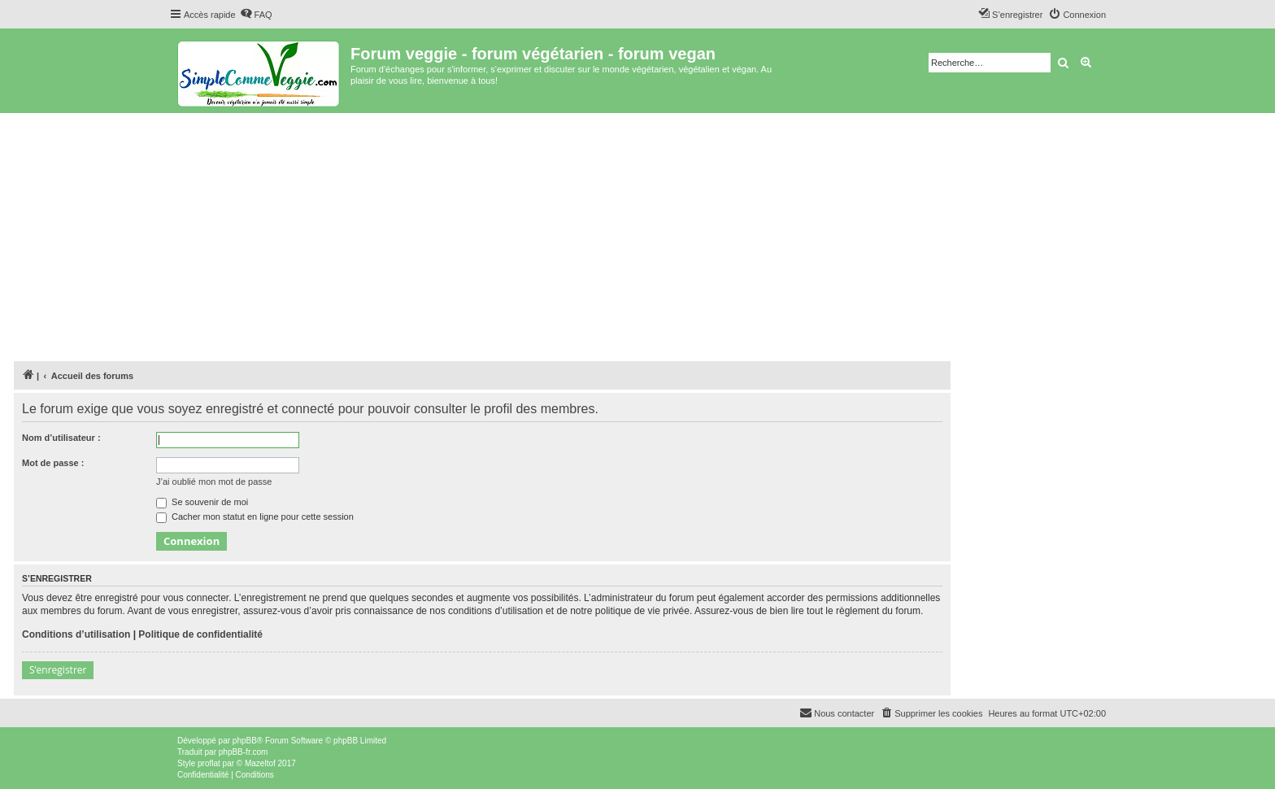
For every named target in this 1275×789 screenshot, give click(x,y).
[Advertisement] (637, 235)
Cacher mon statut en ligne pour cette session (255, 516)
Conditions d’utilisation (76, 634)
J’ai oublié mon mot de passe (214, 481)
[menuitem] (256, 14)
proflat (209, 763)
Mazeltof (260, 763)
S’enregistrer (57, 670)
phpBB (245, 740)
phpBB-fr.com (243, 752)
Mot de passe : (53, 463)
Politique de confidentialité (200, 634)
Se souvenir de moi (202, 502)
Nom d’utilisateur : (61, 437)
